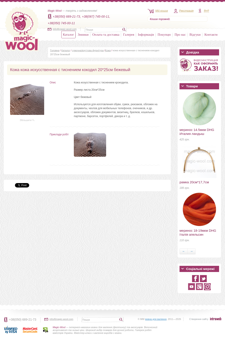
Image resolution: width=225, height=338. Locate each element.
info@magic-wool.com (64, 29)
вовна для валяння (156, 319)
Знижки (83, 34)
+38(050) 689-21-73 (22, 319)
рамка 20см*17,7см (194, 182)
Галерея (128, 34)
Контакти (211, 34)
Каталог (68, 34)
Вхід (206, 10)
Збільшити (27, 120)
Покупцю (164, 34)
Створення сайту (198, 319)
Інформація (146, 34)
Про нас (180, 34)
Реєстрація (186, 10)
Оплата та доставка (105, 34)
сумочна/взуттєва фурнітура (88, 50)
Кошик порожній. (160, 19)
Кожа (108, 50)
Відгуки (195, 34)
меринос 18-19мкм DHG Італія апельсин (198, 232)
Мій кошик (161, 10)
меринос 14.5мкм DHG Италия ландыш (197, 132)
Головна (54, 50)
